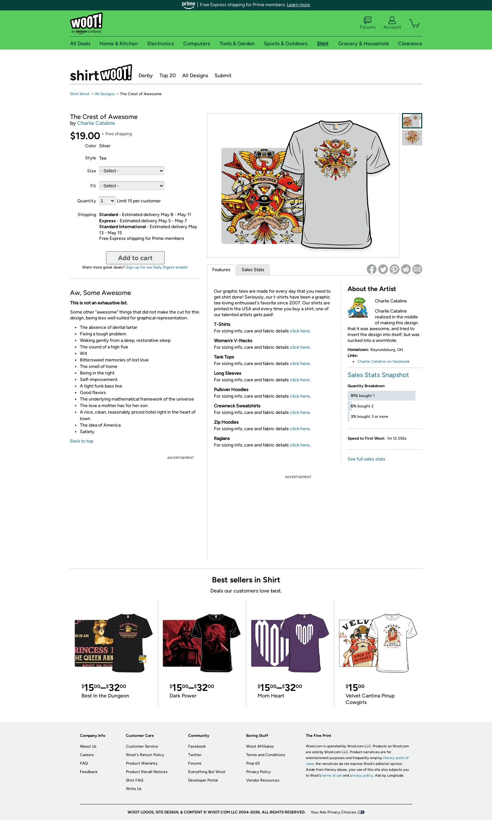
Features (221, 269)
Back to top (81, 441)
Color (90, 146)
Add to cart (135, 258)
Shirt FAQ (134, 780)
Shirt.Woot (101, 72)
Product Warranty (141, 763)
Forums (368, 23)
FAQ (84, 763)
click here (300, 331)
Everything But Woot (207, 771)
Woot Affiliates (260, 746)
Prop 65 (253, 763)
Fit (93, 186)
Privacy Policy (258, 771)
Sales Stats (253, 269)
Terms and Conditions (265, 755)
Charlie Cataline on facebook (383, 361)
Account (392, 23)
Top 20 (167, 75)
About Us (88, 746)
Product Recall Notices (147, 771)
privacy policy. (362, 775)
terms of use (332, 775)
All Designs (195, 75)
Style (90, 158)
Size (91, 171)
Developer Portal (203, 780)
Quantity (86, 201)
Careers (87, 755)
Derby (146, 75)
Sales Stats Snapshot (378, 375)
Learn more (298, 4)
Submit (223, 75)
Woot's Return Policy (145, 755)
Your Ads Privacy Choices (333, 812)
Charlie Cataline (96, 123)
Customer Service (142, 746)
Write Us (134, 788)
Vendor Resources (262, 780)
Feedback (88, 771)
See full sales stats (366, 459)
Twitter (194, 755)
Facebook (197, 746)
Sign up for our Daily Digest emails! (157, 267)
